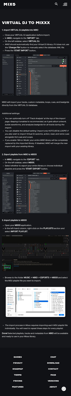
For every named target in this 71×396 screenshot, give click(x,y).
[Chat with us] (53, 357)
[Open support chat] (63, 388)
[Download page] (53, 362)
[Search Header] (56, 4)
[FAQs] (53, 374)
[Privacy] (17, 362)
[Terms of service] (18, 374)
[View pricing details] (17, 380)
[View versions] (53, 380)
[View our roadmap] (18, 368)
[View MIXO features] (17, 386)
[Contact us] (53, 368)
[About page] (53, 386)
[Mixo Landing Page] (9, 4)
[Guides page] (18, 357)
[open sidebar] (65, 4)
